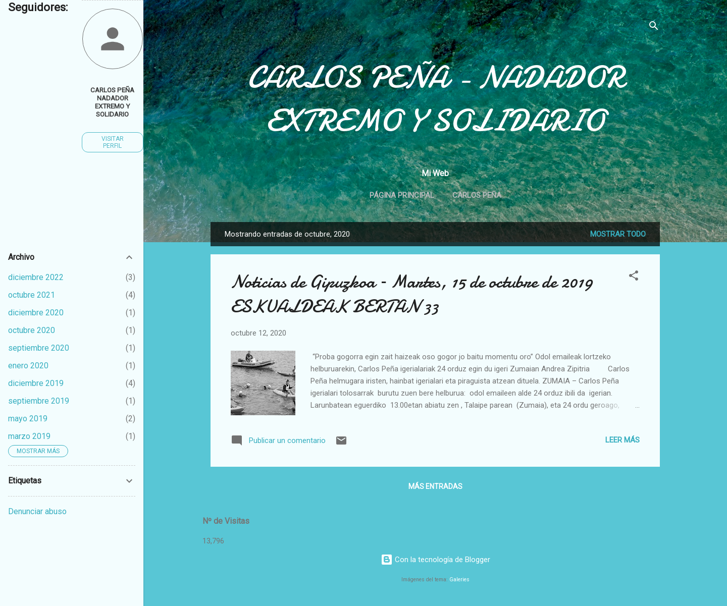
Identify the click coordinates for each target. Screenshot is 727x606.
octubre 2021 (31, 295)
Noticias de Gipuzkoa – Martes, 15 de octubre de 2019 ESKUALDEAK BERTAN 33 (412, 294)
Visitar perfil (112, 142)
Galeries (459, 579)
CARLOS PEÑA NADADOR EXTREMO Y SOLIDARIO (112, 102)
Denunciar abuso (37, 511)
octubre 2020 (31, 330)
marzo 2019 (29, 436)
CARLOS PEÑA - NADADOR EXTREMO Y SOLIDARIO (435, 99)
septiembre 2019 (38, 401)
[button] (634, 277)
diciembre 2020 (36, 312)
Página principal (402, 195)
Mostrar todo (618, 234)
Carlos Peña (476, 195)
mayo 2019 (27, 418)
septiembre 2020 (38, 348)
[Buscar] (654, 27)
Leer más (622, 440)
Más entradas (435, 486)
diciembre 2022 (36, 277)
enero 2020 (28, 365)
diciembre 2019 (36, 383)
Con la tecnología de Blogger (435, 559)
